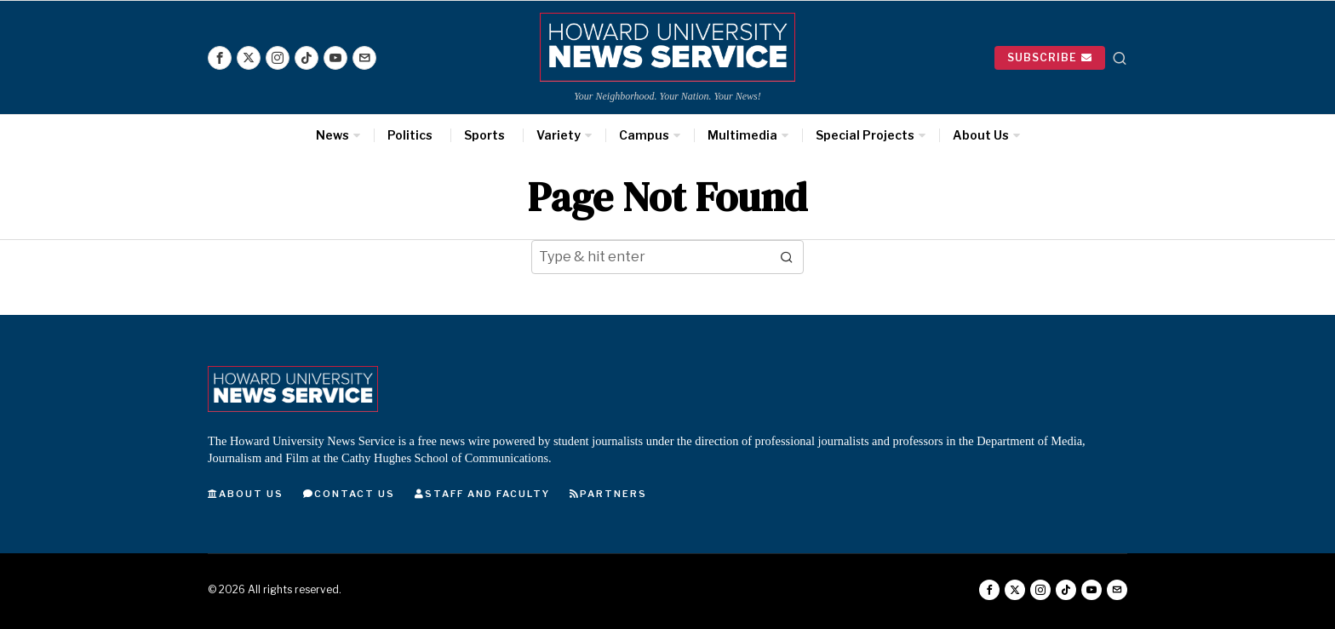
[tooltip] (220, 58)
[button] (787, 257)
